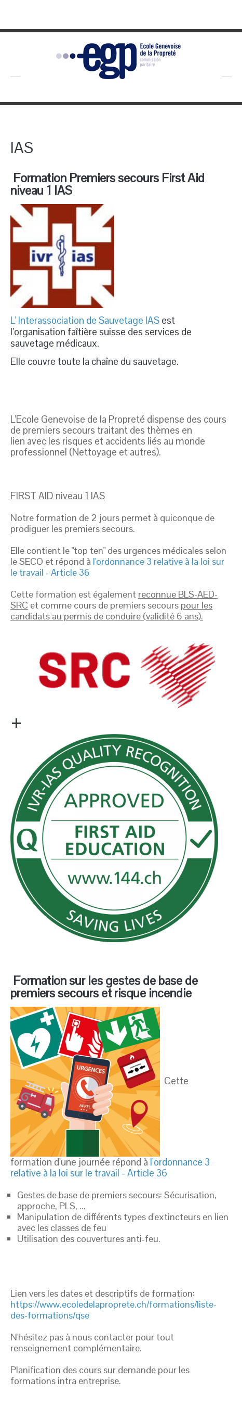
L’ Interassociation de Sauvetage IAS (84, 320)
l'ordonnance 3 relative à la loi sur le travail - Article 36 (117, 566)
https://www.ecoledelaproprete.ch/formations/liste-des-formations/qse (113, 1309)
